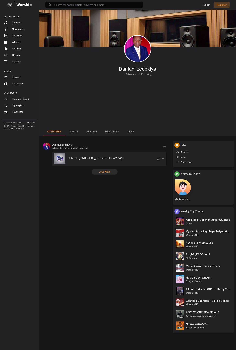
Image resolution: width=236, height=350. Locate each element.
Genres (12, 55)
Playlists (12, 62)
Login (206, 4)
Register (222, 4)
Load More (104, 171)
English (30, 123)
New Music (14, 29)
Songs (73, 131)
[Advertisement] (137, 100)
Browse (12, 77)
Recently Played (16, 99)
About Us (22, 126)
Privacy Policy (18, 129)
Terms (30, 126)
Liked (130, 131)
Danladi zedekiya (137, 69)
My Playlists (14, 105)
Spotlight (13, 49)
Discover (12, 23)
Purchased (14, 84)
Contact (7, 129)
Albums (12, 42)
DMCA (6, 126)
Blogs (13, 126)
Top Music (13, 36)
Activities (54, 131)
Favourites (13, 112)
